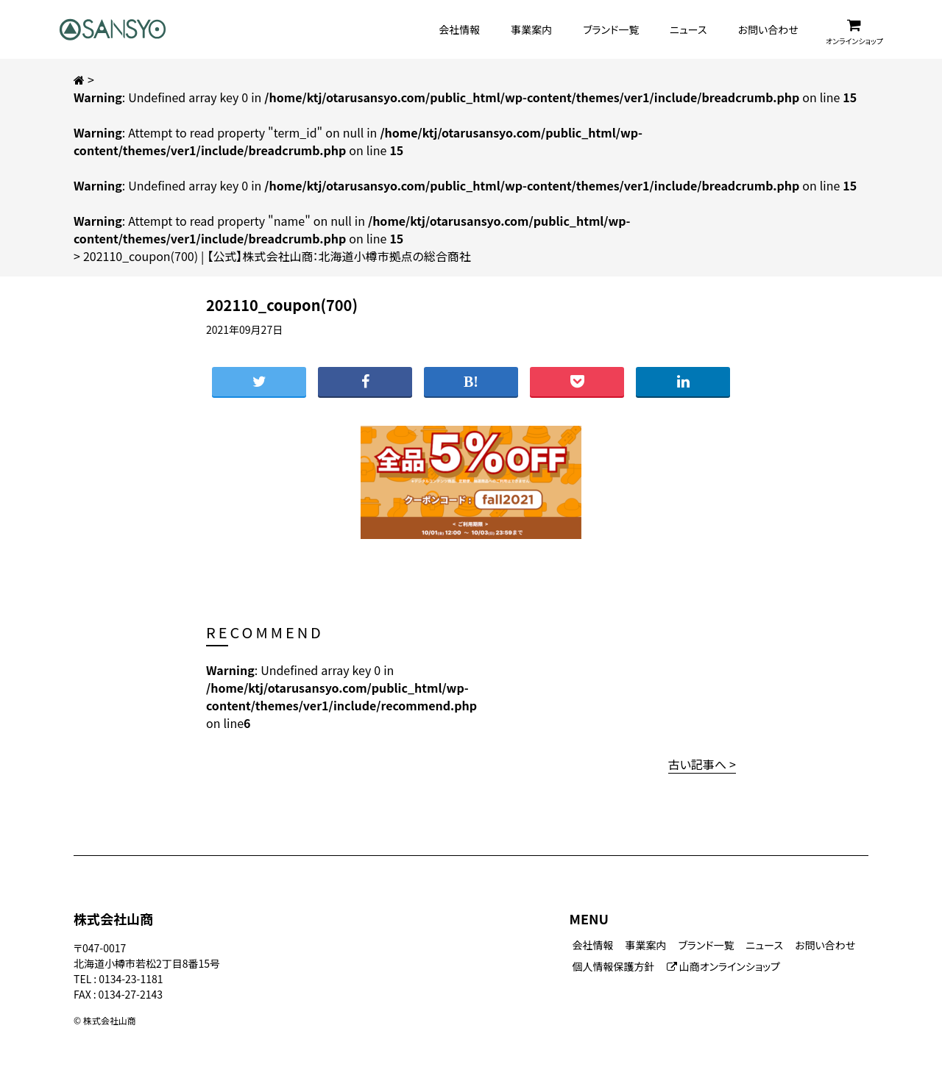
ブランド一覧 (611, 29)
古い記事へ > (702, 764)
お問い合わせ (768, 29)
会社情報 (459, 29)
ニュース (688, 29)
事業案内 (531, 29)
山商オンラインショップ (723, 966)
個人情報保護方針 (614, 966)
